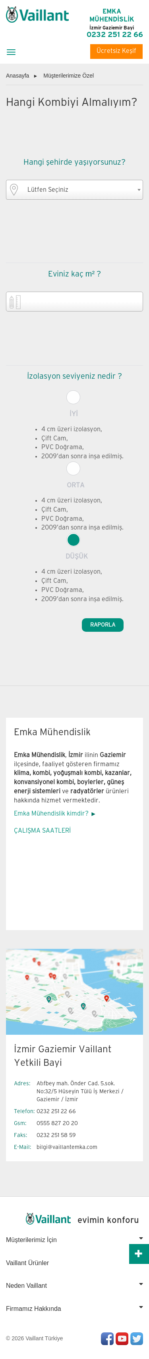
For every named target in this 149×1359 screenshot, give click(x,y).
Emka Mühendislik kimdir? (51, 814)
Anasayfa (17, 75)
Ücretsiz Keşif (116, 51)
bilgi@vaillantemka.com (67, 1147)
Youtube (122, 1338)
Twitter (136, 1338)
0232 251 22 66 (115, 34)
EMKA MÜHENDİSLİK (111, 19)
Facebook (107, 1338)
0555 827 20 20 (57, 1123)
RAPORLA (102, 624)
